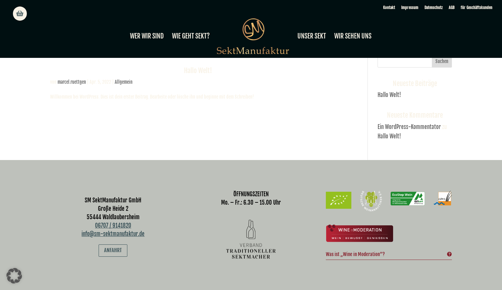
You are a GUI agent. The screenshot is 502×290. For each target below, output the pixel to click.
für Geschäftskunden (476, 7)
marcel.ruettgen (72, 82)
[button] (14, 276)
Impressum (409, 7)
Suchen (441, 61)
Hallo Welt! (198, 70)
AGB (451, 7)
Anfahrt (113, 250)
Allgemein (124, 82)
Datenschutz (433, 7)
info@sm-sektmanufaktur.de (112, 234)
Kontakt (389, 7)
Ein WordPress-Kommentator (409, 127)
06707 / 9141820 (113, 225)
